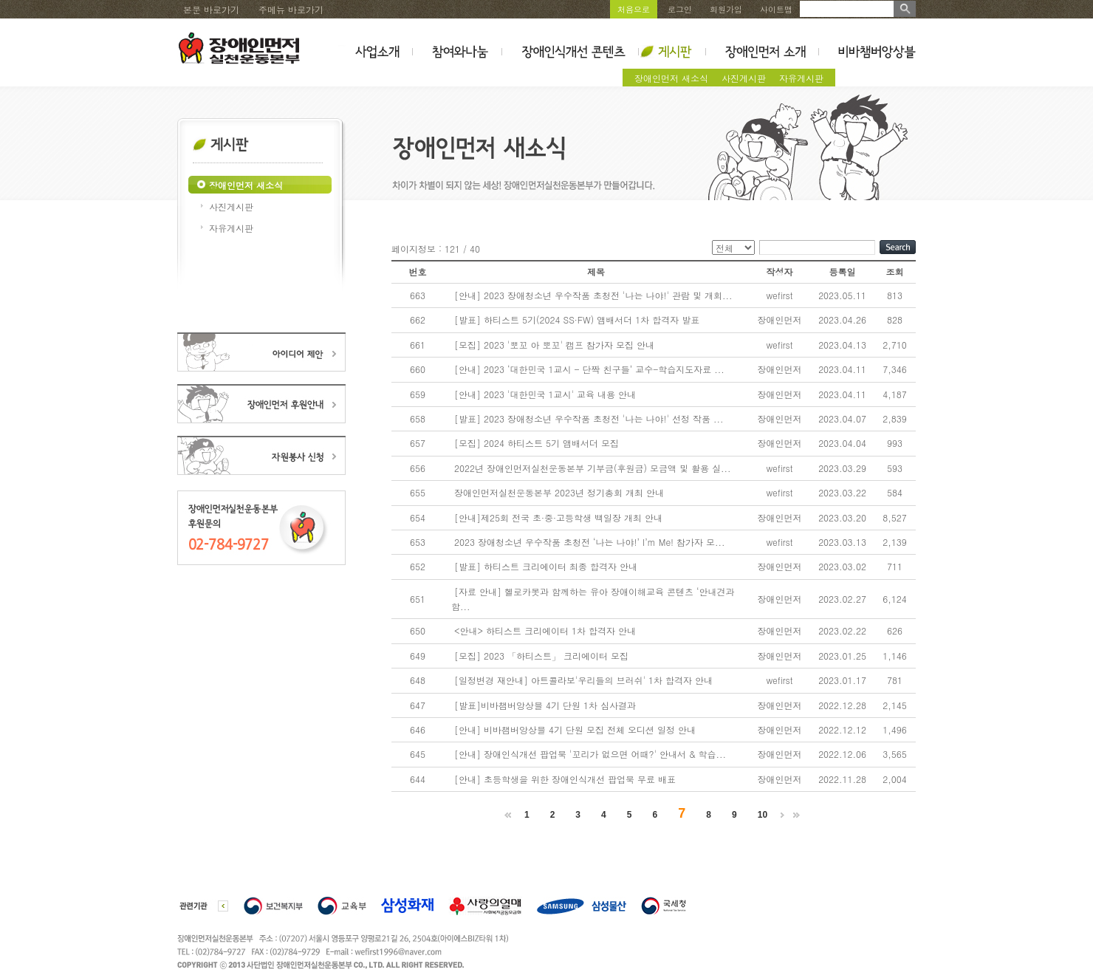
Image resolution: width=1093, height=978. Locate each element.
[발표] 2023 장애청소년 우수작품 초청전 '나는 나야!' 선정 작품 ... (589, 418)
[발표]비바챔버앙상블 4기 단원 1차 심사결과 (545, 705)
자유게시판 (801, 78)
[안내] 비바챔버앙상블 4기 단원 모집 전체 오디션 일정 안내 (575, 729)
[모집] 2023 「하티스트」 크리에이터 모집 (541, 655)
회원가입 (726, 9)
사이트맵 (776, 9)
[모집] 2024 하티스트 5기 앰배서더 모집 (536, 443)
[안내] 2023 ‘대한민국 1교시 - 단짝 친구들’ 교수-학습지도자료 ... (589, 369)
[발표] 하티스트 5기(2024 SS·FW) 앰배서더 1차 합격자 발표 (576, 319)
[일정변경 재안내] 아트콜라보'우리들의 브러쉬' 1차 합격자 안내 (583, 680)
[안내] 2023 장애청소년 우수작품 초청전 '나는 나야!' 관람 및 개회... (593, 295)
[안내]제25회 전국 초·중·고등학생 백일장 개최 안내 (558, 517)
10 (762, 815)
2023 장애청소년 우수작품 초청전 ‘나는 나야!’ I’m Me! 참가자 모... (589, 542)
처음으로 (633, 9)
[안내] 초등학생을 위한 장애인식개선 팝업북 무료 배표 (565, 779)
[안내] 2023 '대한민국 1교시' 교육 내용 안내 (545, 394)
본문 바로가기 (211, 9)
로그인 (680, 9)
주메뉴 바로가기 (290, 9)
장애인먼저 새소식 (671, 78)
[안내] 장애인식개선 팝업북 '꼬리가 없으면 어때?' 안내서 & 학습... (590, 754)
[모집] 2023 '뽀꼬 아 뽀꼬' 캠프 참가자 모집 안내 (554, 344)
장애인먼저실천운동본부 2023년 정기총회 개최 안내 (559, 492)
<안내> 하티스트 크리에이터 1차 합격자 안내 (545, 630)
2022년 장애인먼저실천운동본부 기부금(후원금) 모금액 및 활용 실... (592, 468)
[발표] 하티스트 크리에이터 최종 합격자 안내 (545, 566)
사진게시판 (744, 78)
